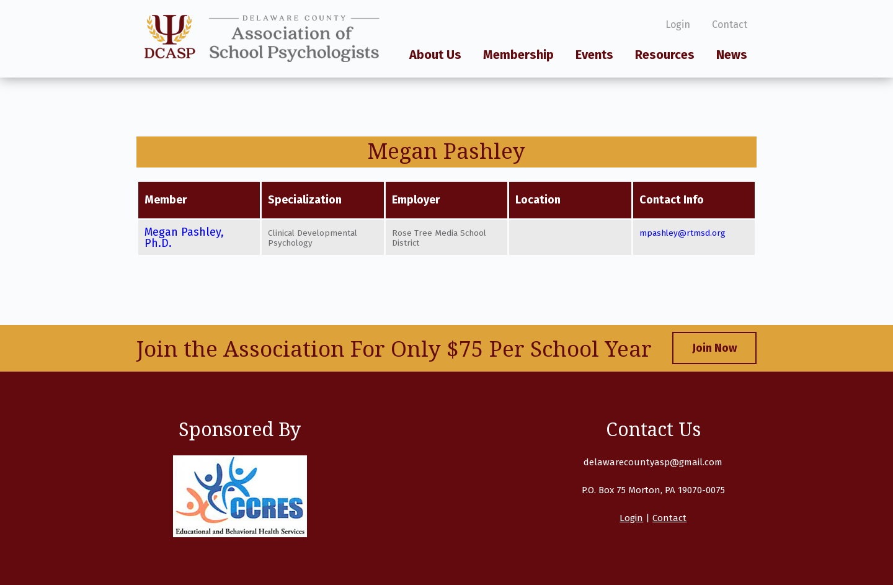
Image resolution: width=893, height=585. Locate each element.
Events (594, 55)
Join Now (714, 348)
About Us (435, 55)
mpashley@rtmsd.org (682, 233)
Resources (665, 55)
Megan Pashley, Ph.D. (184, 237)
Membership (518, 55)
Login (677, 24)
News (731, 55)
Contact (729, 24)
